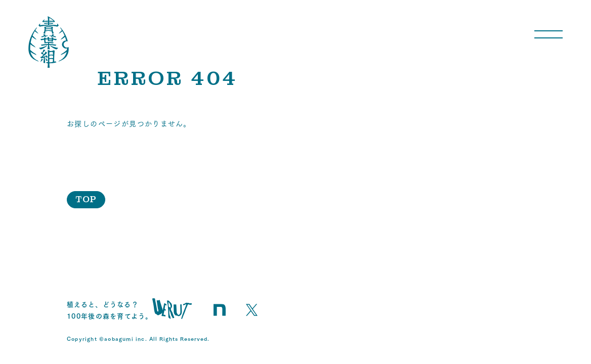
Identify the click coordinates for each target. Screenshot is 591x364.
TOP (86, 199)
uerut (172, 308)
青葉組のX (252, 310)
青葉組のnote (220, 310)
